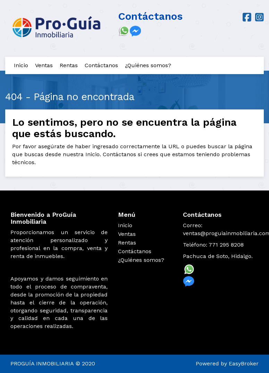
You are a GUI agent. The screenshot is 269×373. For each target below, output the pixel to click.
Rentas (69, 65)
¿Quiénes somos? (148, 65)
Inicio (21, 65)
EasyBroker (244, 363)
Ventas (44, 65)
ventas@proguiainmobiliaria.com (221, 233)
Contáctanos (101, 65)
